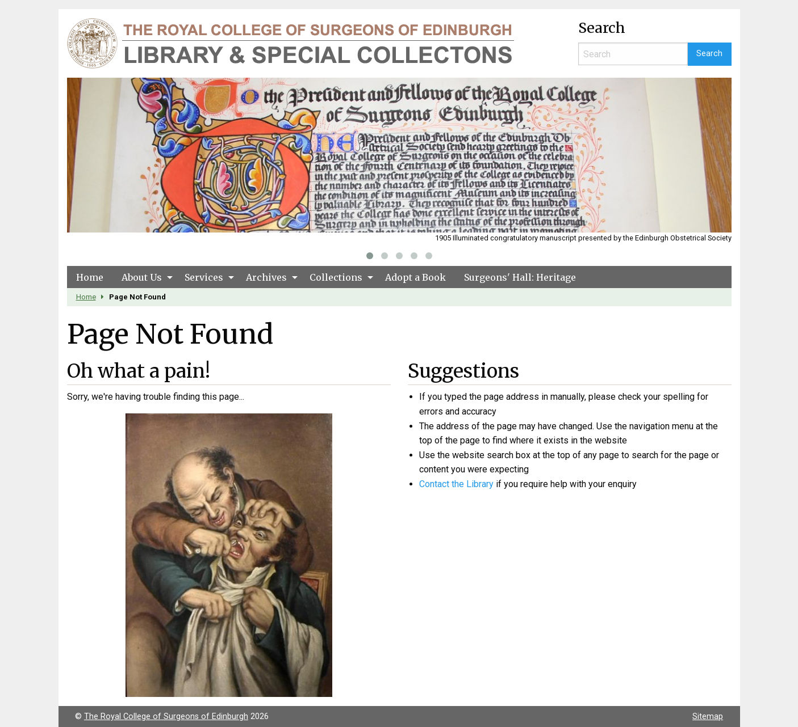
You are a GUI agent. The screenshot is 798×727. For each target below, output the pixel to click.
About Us (142, 277)
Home (89, 277)
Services (204, 277)
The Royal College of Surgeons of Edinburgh (166, 716)
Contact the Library (456, 484)
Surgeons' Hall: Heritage (520, 277)
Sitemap (707, 716)
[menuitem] (89, 277)
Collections (336, 277)
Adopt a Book (415, 277)
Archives (266, 277)
